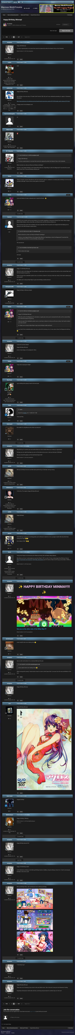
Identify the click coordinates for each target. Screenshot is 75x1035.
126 (9, 718)
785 (9, 57)
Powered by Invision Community (68, 1032)
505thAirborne (9, 487)
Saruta (9, 552)
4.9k (9, 397)
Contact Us (8, 1032)
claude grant (9, 424)
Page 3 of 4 (27, 37)
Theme (2, 1032)
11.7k (9, 209)
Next (19, 37)
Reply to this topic (66, 30)
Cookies (12, 1032)
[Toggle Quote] (19, 155)
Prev (7, 37)
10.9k (9, 548)
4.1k (9, 653)
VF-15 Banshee (9, 151)
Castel (9, 405)
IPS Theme (3, 1031)
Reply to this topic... (15, 1017)
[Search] (57, 2)
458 (9, 567)
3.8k (9, 144)
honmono (9, 217)
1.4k (9, 166)
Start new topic (53, 30)
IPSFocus (8, 1031)
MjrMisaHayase (9, 814)
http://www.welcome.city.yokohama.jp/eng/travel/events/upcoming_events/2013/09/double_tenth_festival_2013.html (43, 101)
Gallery (27, 8)
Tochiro (9, 176)
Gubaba (10, 23)
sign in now (32, 1011)
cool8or (9, 62)
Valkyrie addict (9, 129)
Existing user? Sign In (7, 2)
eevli (9, 703)
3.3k (9, 191)
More (36, 8)
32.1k (9, 481)
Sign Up (15, 2)
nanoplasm (9, 42)
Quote (21, 59)
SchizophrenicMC (10, 286)
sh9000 (9, 466)
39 (9, 811)
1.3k (9, 77)
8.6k (9, 502)
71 (9, 420)
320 (9, 829)
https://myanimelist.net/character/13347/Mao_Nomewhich (30, 559)
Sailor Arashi (10, 796)
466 (9, 439)
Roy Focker (9, 380)
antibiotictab (9, 88)
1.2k (9, 103)
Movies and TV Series (21, 25)
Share (58, 24)
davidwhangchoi (9, 638)
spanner (9, 533)
